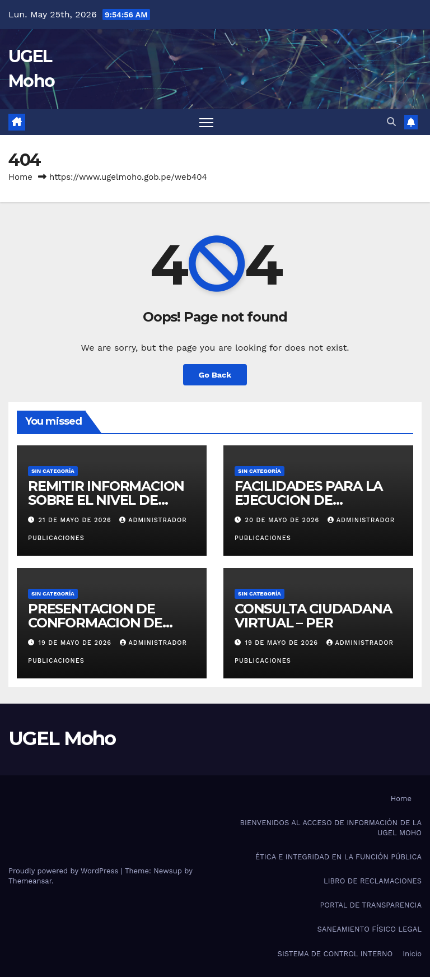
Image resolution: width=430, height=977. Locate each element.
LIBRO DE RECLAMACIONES (373, 881)
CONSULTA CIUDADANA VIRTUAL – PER (313, 616)
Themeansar (30, 881)
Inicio (412, 954)
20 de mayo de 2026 (283, 520)
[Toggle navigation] (206, 122)
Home (20, 177)
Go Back (215, 374)
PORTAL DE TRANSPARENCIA (371, 905)
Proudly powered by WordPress (64, 871)
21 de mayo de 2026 (76, 520)
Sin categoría (52, 471)
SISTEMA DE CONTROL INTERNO (335, 954)
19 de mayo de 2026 (76, 642)
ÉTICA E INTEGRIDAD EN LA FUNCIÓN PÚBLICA (338, 857)
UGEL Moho (62, 738)
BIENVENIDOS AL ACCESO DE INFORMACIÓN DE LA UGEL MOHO (331, 827)
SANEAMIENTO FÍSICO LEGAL (369, 929)
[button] (391, 122)
